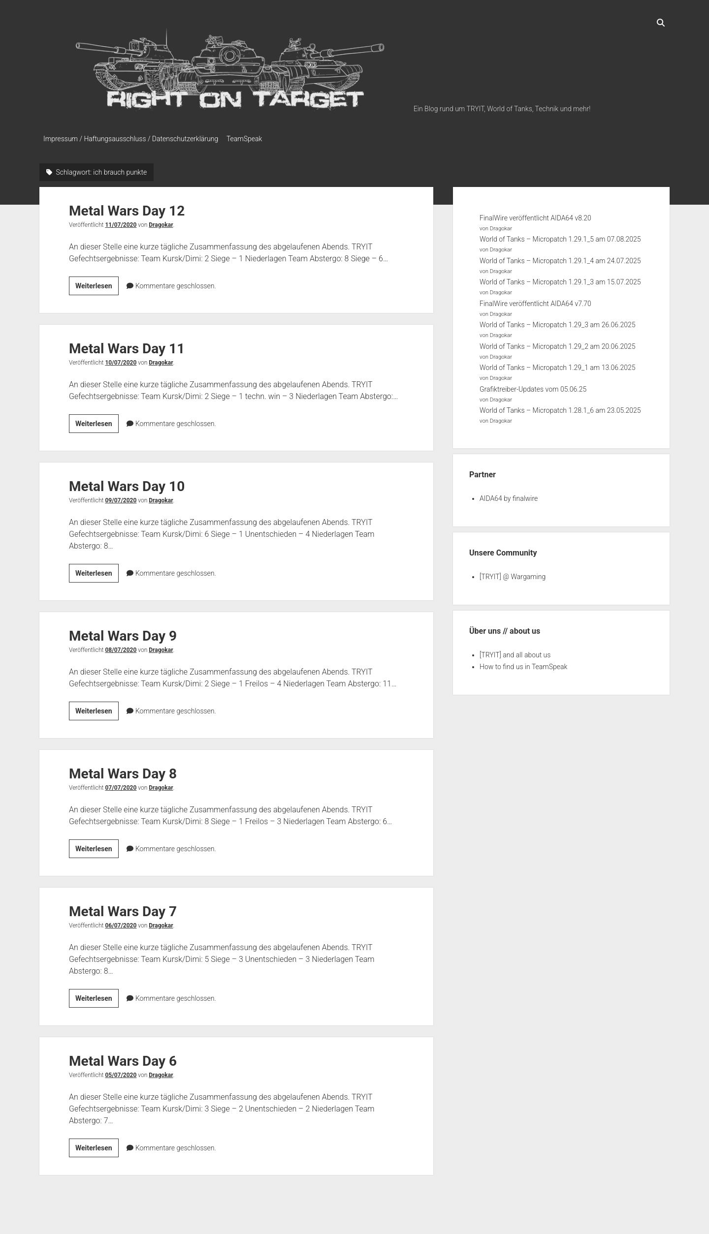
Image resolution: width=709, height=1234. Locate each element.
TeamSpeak (248, 139)
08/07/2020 (120, 647)
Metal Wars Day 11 (127, 346)
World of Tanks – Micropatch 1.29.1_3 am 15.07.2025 (560, 279)
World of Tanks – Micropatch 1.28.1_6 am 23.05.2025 (560, 408)
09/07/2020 (120, 497)
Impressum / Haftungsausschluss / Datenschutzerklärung (130, 139)
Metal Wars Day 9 (123, 633)
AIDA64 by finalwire (509, 495)
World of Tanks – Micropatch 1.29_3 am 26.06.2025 (557, 322)
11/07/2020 (120, 221)
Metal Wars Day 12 (127, 208)
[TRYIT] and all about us (515, 652)
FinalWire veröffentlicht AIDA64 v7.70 (535, 301)
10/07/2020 (120, 359)
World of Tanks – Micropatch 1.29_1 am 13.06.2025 (557, 365)
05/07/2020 (120, 1072)
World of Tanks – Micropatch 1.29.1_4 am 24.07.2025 (560, 258)
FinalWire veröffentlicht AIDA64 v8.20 (535, 215)
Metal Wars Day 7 (123, 908)
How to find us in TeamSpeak (523, 664)
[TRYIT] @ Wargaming (513, 574)
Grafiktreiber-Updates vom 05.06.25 (533, 386)
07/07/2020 (120, 784)
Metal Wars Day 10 (127, 483)
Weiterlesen (97, 284)
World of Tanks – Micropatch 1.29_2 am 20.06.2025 (557, 343)
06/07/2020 (120, 922)
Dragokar (161, 221)
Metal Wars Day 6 (123, 1058)
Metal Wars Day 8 (123, 771)
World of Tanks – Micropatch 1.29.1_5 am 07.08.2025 (560, 237)
